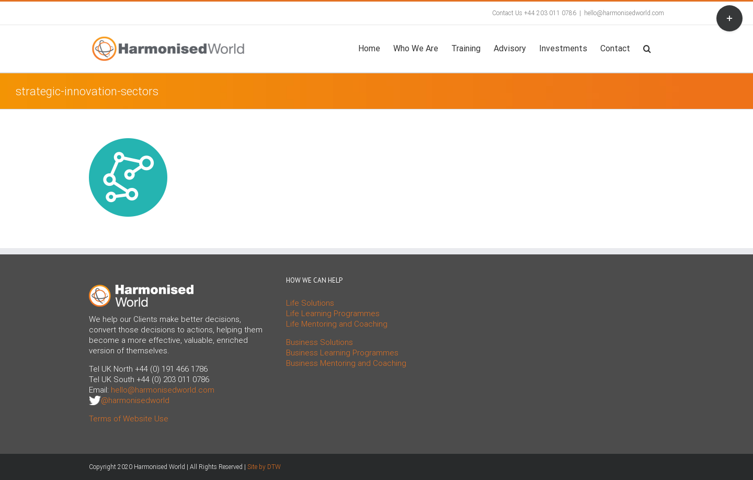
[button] (647, 47)
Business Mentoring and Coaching (346, 363)
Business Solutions (319, 342)
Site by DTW (264, 467)
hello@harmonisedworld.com (624, 13)
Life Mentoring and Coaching (336, 324)
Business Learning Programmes (342, 353)
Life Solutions (310, 303)
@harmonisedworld (135, 400)
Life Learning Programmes (333, 313)
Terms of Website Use (128, 418)
